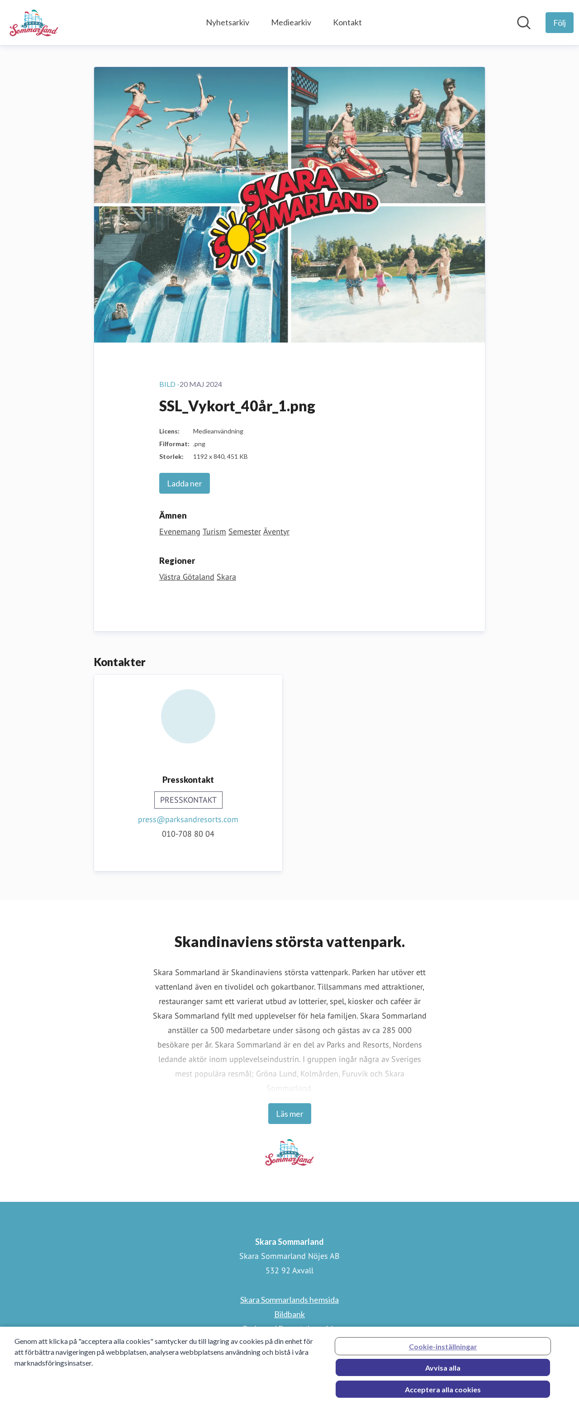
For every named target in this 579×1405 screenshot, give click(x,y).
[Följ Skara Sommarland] (560, 22)
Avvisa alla (442, 1370)
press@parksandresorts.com (188, 819)
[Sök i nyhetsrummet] (524, 22)
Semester (244, 531)
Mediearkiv (291, 22)
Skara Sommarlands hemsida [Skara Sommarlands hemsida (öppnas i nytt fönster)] (289, 1300)
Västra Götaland (186, 577)
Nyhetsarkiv (227, 22)
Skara (226, 577)
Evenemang (179, 531)
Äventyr (276, 531)
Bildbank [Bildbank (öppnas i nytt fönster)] (289, 1314)
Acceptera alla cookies (443, 1392)
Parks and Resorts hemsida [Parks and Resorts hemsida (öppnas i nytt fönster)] (289, 1329)
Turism (214, 531)
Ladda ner (184, 483)
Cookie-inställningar (443, 1349)
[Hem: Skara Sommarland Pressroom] (33, 22)
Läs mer (290, 1114)
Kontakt (347, 22)
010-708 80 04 (188, 834)
